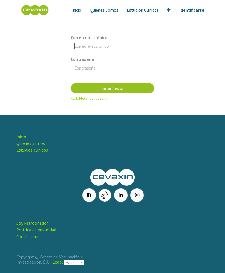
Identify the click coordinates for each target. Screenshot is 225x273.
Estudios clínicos (32, 150)
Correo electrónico (89, 37)
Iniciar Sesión (112, 88)
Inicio (21, 136)
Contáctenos (28, 236)
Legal (58, 262)
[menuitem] (76, 10)
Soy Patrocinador (32, 223)
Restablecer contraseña (89, 98)
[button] (169, 10)
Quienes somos (30, 143)
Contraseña (82, 59)
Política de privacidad (36, 230)
